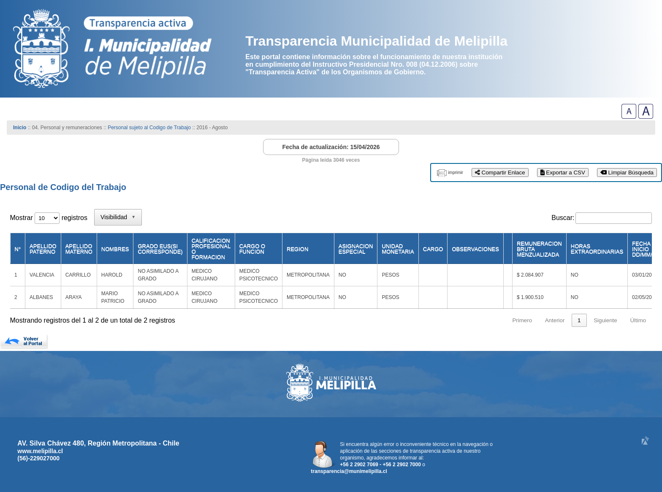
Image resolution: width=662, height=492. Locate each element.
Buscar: (562, 217)
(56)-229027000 (38, 458)
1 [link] (579, 320)
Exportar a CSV (562, 172)
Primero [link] (522, 320)
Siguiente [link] (605, 320)
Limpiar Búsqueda (627, 172)
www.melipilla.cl (40, 451)
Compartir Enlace (500, 172)
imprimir (455, 172)
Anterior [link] (555, 320)
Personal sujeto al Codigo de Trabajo (149, 127)
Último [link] (638, 320)
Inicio (19, 127)
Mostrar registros (48, 217)
